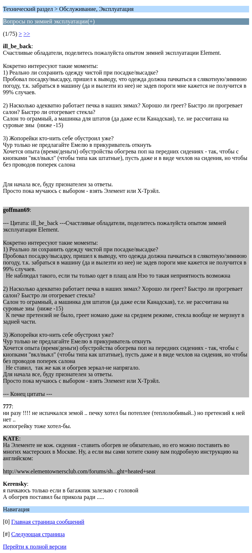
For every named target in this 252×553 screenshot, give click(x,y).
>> (26, 34)
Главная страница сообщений (47, 522)
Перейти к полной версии (34, 547)
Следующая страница (38, 534)
